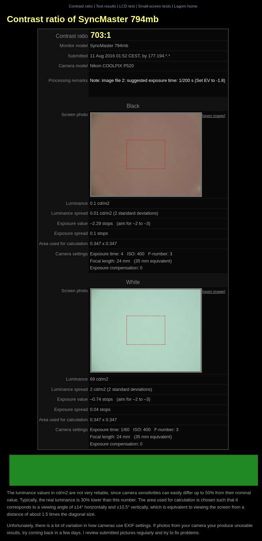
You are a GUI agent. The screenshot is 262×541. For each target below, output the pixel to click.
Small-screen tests (154, 6)
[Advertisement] (134, 470)
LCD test (127, 6)
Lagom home (185, 6)
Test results (106, 6)
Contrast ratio (80, 6)
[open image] (213, 115)
